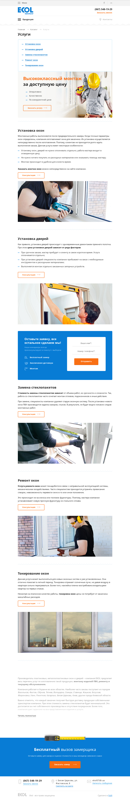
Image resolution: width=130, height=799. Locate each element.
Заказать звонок (104, 12)
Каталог (34, 29)
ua (111, 3)
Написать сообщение (102, 783)
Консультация (29, 175)
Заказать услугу (35, 108)
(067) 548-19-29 (103, 9)
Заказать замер (62, 764)
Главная (21, 29)
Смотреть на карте (64, 786)
